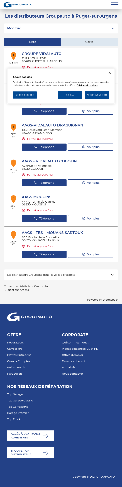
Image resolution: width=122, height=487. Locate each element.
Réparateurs (15, 342)
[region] (61, 86)
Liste (32, 42)
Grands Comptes (18, 361)
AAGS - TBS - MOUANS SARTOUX (52, 233)
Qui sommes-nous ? (76, 342)
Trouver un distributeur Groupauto (26, 286)
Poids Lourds (16, 367)
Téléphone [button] (44, 111)
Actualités (68, 367)
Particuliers (15, 373)
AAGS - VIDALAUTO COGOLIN (49, 161)
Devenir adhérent (73, 361)
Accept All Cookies (97, 95)
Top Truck (14, 419)
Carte (89, 42)
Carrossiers (14, 349)
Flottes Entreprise (19, 355)
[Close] (110, 73)
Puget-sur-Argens (17, 290)
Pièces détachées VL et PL (80, 349)
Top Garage (15, 394)
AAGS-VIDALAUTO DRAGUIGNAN (52, 125)
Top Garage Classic (20, 400)
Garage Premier (18, 413)
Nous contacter (72, 373)
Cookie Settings (25, 95)
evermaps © (110, 300)
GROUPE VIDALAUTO (42, 54)
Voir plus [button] (90, 111)
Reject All (70, 95)
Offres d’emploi (72, 355)
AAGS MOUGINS (37, 197)
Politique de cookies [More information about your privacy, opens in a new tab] (87, 85)
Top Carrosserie (17, 407)
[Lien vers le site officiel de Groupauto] (18, 4)
